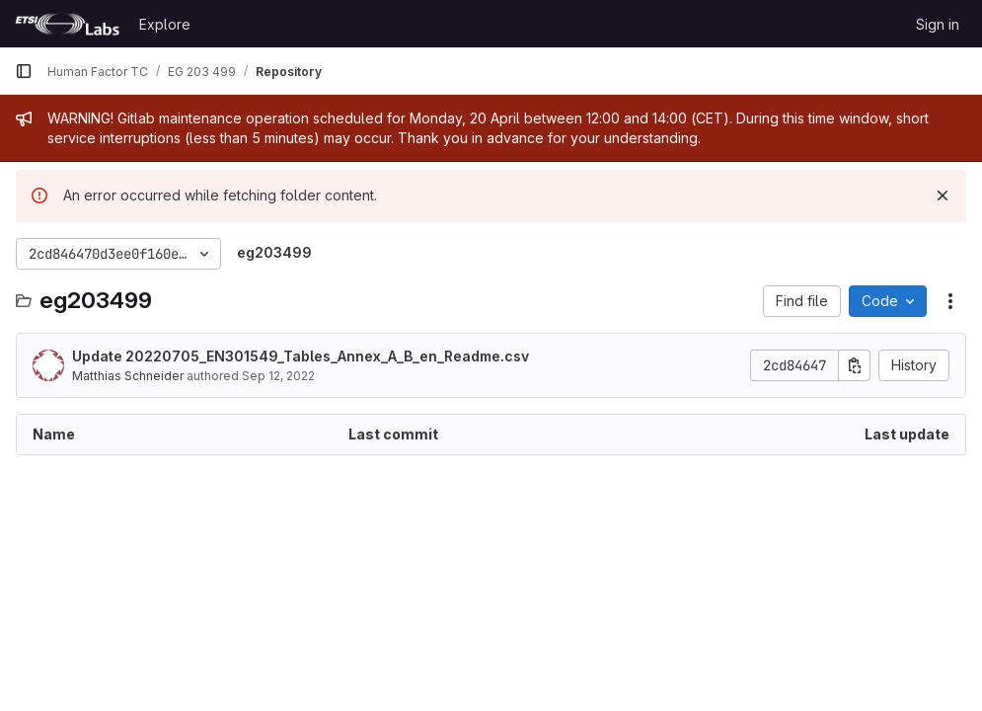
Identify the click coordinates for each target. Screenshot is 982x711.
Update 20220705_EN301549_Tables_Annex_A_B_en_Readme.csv (300, 356)
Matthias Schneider (128, 375)
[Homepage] (67, 24)
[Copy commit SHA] (854, 365)
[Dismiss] (942, 195)
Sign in (937, 24)
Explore (164, 24)
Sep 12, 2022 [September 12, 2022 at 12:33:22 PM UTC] (278, 375)
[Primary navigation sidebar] (23, 71)
